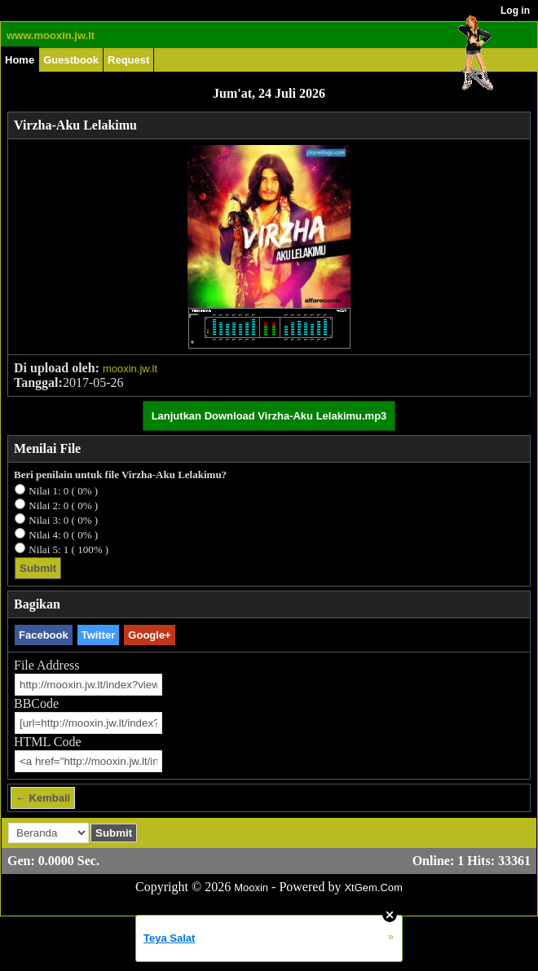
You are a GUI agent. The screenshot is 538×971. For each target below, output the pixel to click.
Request (128, 60)
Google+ (149, 635)
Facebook (43, 635)
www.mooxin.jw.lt (51, 35)
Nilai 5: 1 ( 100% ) (68, 549)
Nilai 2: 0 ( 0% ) (63, 505)
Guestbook (71, 60)
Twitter (99, 635)
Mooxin (251, 887)
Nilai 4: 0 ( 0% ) (63, 535)
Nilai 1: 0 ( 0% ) (63, 491)
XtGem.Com (373, 887)
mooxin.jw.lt (130, 368)
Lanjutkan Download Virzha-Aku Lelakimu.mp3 (269, 416)
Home (19, 60)
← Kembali (42, 798)
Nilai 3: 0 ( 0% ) (63, 520)
